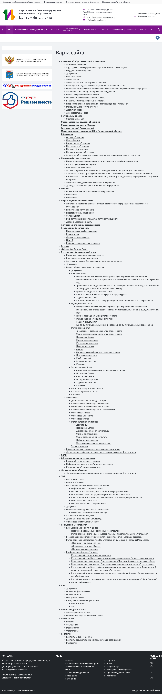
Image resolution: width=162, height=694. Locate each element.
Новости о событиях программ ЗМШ (88, 503)
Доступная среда (74, 110)
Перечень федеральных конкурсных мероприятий (95, 531)
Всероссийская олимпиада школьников (85, 267)
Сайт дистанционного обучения (145, 690)
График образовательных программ (83, 461)
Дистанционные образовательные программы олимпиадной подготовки (101, 452)
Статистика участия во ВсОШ (84, 391)
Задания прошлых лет (86, 297)
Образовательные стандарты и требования (86, 82)
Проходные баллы (85, 337)
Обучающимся (73, 216)
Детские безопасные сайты (79, 222)
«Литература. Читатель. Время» (85, 546)
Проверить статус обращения (80, 152)
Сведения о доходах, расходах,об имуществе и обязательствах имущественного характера (109, 173)
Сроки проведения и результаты (91, 437)
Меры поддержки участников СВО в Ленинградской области (91, 131)
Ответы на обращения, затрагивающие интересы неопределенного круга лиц (103, 155)
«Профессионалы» (75, 597)
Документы (71, 73)
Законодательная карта (77, 113)
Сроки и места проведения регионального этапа (99, 334)
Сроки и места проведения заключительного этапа (100, 370)
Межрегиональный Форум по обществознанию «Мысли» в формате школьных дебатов (113, 561)
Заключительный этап (81, 367)
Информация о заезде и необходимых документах (90, 464)
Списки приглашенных (87, 340)
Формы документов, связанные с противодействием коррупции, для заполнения (105, 170)
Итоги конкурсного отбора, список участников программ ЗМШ (100, 494)
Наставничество (74, 76)
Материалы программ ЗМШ (84, 500)
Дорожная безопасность (77, 237)
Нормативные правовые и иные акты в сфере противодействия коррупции (102, 161)
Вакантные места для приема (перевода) (85, 101)
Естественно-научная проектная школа (84, 615)
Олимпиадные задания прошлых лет (93, 443)
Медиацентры (113, 666)
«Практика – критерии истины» (86, 543)
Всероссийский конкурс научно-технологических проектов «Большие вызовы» (104, 537)
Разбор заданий (83, 358)
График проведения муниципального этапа (96, 316)
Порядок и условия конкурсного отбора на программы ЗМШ (100, 491)
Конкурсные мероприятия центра (82, 528)
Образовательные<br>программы (78, 458)
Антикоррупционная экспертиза (81, 164)
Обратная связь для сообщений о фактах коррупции (90, 182)
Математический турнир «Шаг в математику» (87, 509)
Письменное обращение (77, 146)
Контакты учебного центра (79, 637)
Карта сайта (70, 679)
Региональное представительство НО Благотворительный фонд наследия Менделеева (107, 540)
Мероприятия (72, 628)
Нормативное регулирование (80, 210)
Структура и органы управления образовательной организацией (96, 67)
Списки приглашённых (87, 434)
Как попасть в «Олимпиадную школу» (84, 467)
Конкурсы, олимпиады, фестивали (82, 600)
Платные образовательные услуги (82, 95)
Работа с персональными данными (83, 243)
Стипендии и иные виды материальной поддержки (90, 91)
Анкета (79, 349)
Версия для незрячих (146, 16)
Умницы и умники (79, 446)
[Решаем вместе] (27, 100)
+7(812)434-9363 (94, 17)
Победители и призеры (87, 379)
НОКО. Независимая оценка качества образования (90, 191)
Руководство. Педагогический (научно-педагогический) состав (96, 85)
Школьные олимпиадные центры (82, 258)
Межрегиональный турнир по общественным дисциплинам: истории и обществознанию (113, 564)
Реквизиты (71, 643)
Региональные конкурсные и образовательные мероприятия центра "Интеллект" (109, 534)
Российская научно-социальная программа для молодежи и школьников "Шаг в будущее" (114, 579)
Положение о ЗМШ (75, 479)
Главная (69, 660)
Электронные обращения (78, 143)
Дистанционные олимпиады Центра (88, 400)
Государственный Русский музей (77, 128)
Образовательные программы (79, 666)
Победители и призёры (87, 440)
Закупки (65, 246)
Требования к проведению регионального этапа (99, 331)
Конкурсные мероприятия (74, 525)
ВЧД (63, 585)
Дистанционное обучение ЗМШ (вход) (84, 519)
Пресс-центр (67, 619)
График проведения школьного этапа (94, 291)
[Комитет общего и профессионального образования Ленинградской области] (27, 75)
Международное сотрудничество (82, 107)
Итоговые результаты (86, 355)
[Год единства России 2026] (27, 86)
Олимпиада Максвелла (82, 416)
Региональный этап (80, 328)
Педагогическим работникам (80, 213)
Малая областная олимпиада (84, 422)
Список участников (85, 376)
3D (72, 606)
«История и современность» (84, 549)
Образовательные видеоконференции (80, 122)
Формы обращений (75, 137)
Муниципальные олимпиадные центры (85, 255)
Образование (72, 79)
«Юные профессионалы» (78, 591)
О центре (111, 660)
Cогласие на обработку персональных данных (98, 352)
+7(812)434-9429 (108, 17)
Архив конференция (80, 582)
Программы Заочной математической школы (87, 485)
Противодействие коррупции (75, 158)
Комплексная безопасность (75, 228)
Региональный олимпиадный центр (78, 252)
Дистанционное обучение (74, 470)
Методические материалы (78, 167)
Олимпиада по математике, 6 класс (82, 522)
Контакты (81, 364)
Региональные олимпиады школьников (90, 406)
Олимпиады (72, 397)
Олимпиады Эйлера (80, 413)
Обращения (67, 134)
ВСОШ (64, 455)
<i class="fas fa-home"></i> (74, 249)
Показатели (71, 194)
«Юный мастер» (73, 594)
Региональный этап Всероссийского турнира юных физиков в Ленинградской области (112, 558)
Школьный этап (78, 273)
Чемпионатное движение (77, 673)
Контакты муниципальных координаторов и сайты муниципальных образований (114, 300)
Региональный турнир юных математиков (91, 555)
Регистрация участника (87, 343)
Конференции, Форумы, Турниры (82, 552)
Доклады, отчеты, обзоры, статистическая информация (92, 185)
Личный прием (73, 140)
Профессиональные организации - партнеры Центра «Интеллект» (97, 104)
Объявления (72, 625)
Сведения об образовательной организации (83, 61)
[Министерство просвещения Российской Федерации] (27, 60)
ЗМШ (63, 476)
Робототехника (78, 603)
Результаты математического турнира (89, 513)
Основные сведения (76, 64)
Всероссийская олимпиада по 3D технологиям (93, 410)
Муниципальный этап (81, 304)
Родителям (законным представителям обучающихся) (92, 219)
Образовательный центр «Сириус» (78, 125)
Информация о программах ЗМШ (87, 488)
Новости (70, 622)
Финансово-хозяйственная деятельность (85, 98)
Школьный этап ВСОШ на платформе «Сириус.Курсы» (101, 294)
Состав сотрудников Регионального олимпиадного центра (94, 261)
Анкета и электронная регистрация (92, 431)
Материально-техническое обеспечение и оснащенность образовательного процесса (106, 88)
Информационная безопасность (77, 201)
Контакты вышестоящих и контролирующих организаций (93, 640)
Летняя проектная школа (78, 612)
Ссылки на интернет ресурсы (80, 516)
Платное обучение (75, 482)
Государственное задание (78, 70)
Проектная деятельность (74, 609)
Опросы (65, 188)
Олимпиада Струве (80, 419)
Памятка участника (85, 346)
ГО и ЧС (69, 240)
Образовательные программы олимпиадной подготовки (93, 449)
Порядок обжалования (77, 149)
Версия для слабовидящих (149, 13)
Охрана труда (72, 234)
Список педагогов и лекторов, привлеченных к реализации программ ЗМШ (107, 497)
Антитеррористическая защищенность (80, 225)
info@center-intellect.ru (96, 20)
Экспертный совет (75, 119)
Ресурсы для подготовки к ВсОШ (87, 388)
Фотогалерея (72, 631)
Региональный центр (71, 116)
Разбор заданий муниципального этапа (94, 319)
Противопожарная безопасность (81, 231)
